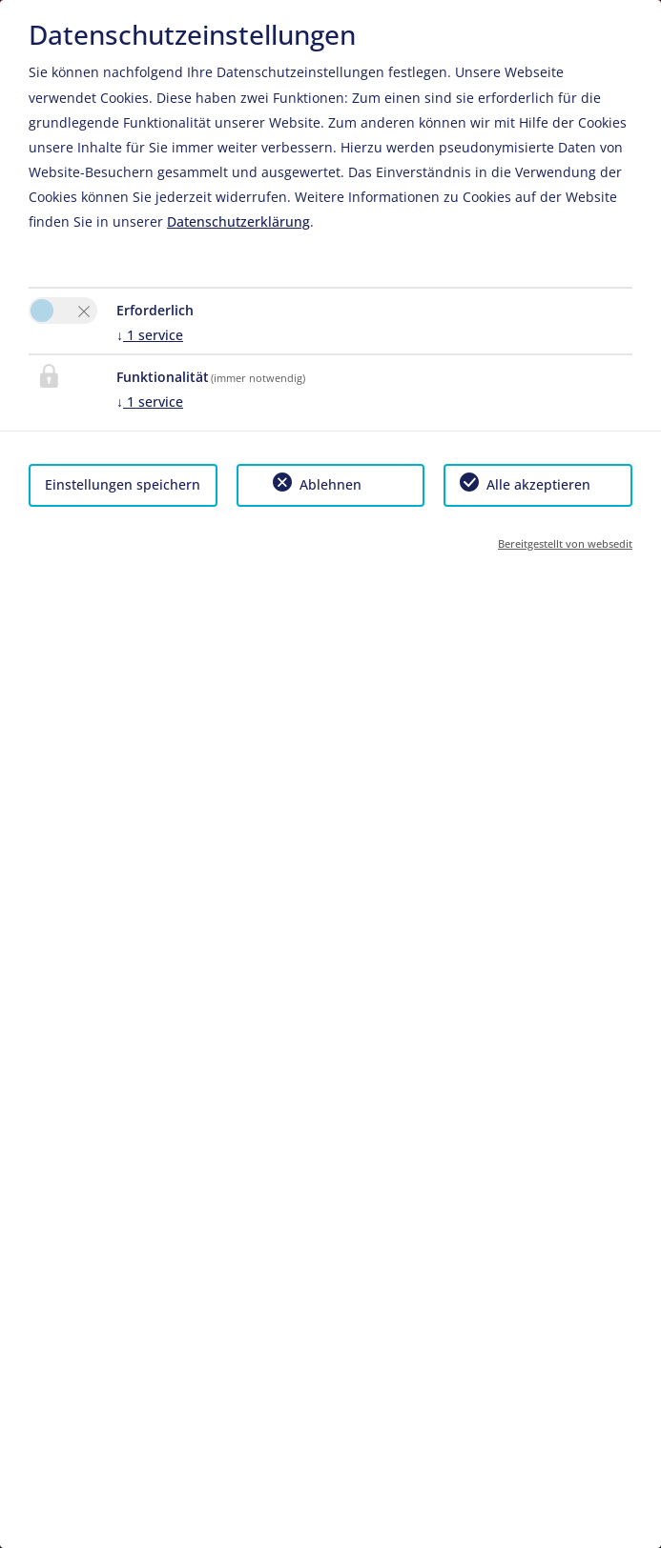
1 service (149, 335)
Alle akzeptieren (538, 484)
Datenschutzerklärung (238, 221)
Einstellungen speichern (122, 484)
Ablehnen (330, 484)
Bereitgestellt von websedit (565, 543)
